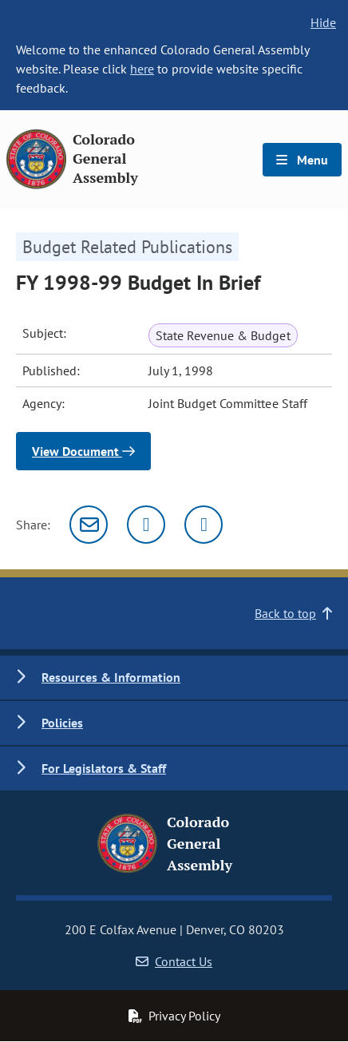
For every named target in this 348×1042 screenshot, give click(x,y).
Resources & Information (111, 677)
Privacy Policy (174, 1016)
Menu (302, 160)
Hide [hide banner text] (323, 22)
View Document (83, 451)
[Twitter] (146, 524)
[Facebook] (203, 524)
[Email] (88, 524)
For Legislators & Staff (104, 768)
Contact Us (174, 961)
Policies (62, 723)
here (142, 69)
